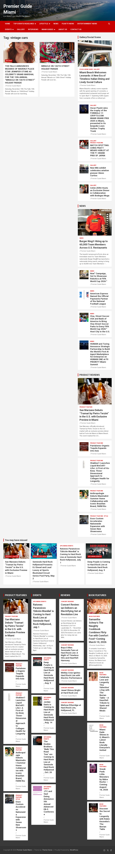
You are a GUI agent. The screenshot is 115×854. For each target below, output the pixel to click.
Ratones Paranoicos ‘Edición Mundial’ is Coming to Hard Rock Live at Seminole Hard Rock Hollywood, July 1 (70, 555)
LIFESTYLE (43, 24)
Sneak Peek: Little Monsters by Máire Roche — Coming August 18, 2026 (104, 779)
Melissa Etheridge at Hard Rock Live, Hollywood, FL (71, 708)
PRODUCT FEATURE (96, 143)
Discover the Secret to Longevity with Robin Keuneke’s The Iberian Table (105, 818)
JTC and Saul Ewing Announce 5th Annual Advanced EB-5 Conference (49, 803)
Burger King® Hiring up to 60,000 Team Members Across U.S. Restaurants (94, 244)
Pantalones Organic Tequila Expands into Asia (99, 448)
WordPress (74, 850)
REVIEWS (65, 595)
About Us (63, 29)
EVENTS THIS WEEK (39, 556)
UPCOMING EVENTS (66, 546)
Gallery (97, 69)
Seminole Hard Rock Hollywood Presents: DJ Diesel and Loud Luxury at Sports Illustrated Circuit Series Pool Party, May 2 (44, 570)
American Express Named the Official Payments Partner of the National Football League (99, 298)
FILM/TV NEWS (68, 24)
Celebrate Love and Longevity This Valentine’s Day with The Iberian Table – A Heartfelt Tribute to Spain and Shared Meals (104, 694)
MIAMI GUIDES (47, 29)
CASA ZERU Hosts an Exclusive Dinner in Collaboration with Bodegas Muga (99, 192)
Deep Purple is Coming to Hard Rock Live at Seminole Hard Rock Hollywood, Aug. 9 (98, 566)
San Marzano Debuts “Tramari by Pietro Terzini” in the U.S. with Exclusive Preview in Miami (16, 567)
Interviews (33, 29)
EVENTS (8, 29)
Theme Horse (47, 850)
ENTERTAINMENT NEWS (87, 24)
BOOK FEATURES (97, 595)
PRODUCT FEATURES (16, 595)
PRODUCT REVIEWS (89, 375)
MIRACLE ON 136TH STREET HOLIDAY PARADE (55, 67)
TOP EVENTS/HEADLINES (23, 24)
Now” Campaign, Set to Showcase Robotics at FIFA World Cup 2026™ (98, 277)
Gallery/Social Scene (90, 37)
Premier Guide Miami (13, 86)
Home (7, 24)
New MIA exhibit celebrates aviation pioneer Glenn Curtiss (99, 172)
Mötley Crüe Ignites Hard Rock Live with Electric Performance (71, 675)
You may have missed (16, 540)
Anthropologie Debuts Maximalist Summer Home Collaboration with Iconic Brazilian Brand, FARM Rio (99, 500)
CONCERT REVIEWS (67, 601)
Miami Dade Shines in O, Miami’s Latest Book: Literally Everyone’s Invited (105, 739)
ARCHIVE (9, 60)
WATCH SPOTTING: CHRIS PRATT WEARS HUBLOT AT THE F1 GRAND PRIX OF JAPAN (99, 150)
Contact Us (75, 29)
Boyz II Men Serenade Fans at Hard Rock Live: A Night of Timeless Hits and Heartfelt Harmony (70, 654)
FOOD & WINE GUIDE (86, 69)
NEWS (55, 24)
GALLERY (21, 29)
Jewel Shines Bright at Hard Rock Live (70, 691)
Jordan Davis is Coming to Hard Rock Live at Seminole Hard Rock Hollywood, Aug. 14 (49, 712)
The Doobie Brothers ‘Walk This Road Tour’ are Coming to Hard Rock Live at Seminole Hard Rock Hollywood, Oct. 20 (49, 757)
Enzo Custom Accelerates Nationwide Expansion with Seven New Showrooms (97, 525)
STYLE (106, 516)
